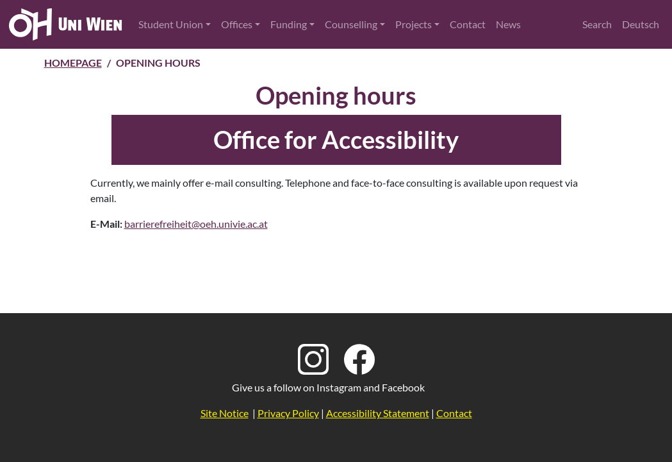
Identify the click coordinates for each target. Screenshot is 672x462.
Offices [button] (236, 24)
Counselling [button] (351, 24)
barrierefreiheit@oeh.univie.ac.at (196, 224)
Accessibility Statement (377, 413)
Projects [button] (413, 24)
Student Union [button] (170, 24)
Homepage (73, 62)
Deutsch (640, 24)
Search (597, 24)
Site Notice (225, 413)
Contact (468, 24)
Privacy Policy (288, 413)
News (508, 24)
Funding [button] (288, 24)
